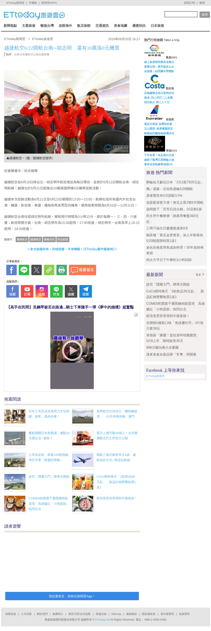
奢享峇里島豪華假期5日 (158, 164)
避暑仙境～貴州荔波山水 (159, 66)
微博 (202, 2)
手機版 (33, 2)
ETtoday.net (102, 619)
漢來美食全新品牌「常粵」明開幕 (171, 354)
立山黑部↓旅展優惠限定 (158, 128)
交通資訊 (102, 25)
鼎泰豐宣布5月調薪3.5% (164, 195)
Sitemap (116, 614)
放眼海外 (65, 25)
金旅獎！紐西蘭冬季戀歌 (159, 71)
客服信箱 (101, 614)
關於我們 (42, 614)
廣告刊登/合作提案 (79, 614)
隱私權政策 (148, 614)
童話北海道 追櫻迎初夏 (158, 124)
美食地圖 (120, 25)
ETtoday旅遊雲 (155, 376)
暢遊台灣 (47, 25)
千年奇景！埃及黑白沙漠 (159, 155)
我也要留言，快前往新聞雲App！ (72, 596)
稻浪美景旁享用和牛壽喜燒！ (117, 498)
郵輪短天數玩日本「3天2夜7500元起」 (175, 182)
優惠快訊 (139, 25)
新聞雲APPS (49, 2)
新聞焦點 (10, 25)
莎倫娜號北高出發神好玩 (159, 93)
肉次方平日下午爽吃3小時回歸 (169, 260)
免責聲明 (184, 614)
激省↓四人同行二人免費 (158, 97)
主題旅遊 (28, 25)
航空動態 (62, 239)
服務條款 (131, 614)
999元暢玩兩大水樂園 (162, 347)
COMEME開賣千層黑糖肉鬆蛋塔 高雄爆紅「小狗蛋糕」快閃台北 (49, 503)
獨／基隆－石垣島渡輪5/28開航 (169, 189)
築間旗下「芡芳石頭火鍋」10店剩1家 (174, 209)
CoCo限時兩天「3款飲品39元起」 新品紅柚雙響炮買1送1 (116, 482)
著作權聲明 (167, 614)
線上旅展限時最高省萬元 (159, 62)
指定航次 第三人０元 (156, 102)
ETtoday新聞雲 (15, 2)
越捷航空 (35, 239)
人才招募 (26, 614)
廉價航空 (22, 239)
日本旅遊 (157, 25)
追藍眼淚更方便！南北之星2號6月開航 (174, 202)
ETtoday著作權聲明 (99, 249)
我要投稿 (10, 614)
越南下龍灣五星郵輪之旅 (159, 159)
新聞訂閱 (189, 2)
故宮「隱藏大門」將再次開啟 (49, 476)
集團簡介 (57, 614)
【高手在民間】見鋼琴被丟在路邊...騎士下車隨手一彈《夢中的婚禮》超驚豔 (70, 307)
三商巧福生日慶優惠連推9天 (167, 228)
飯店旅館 (83, 25)
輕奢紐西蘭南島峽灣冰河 (159, 133)
